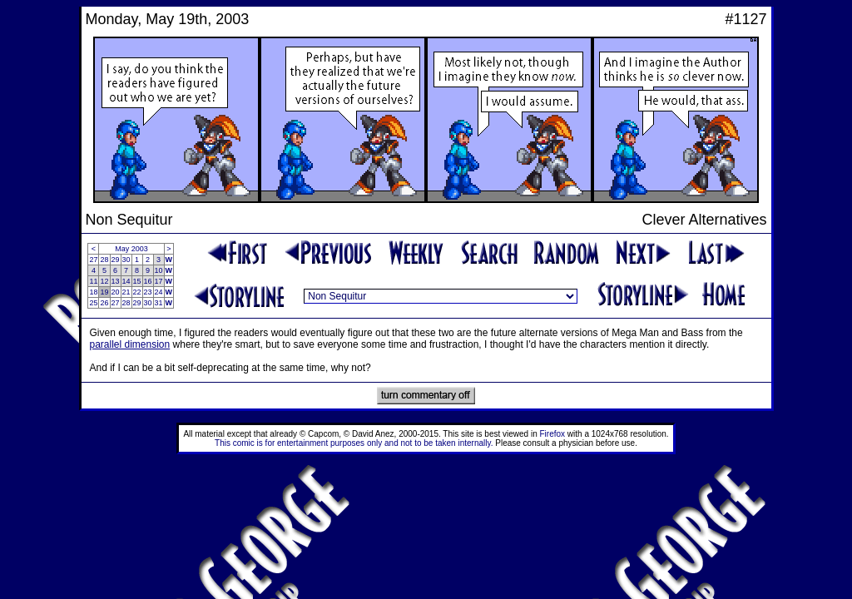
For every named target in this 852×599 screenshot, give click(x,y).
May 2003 (131, 249)
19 (104, 292)
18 (93, 292)
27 (93, 259)
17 (159, 281)
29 (115, 259)
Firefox (553, 433)
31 (159, 303)
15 (137, 281)
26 (104, 303)
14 (126, 281)
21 (126, 292)
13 (115, 281)
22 (137, 292)
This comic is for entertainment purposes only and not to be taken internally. (354, 443)
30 (126, 259)
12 (104, 281)
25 (93, 303)
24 (159, 292)
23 (148, 292)
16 (148, 281)
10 (159, 270)
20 (115, 292)
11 (93, 281)
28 (104, 259)
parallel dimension (130, 344)
